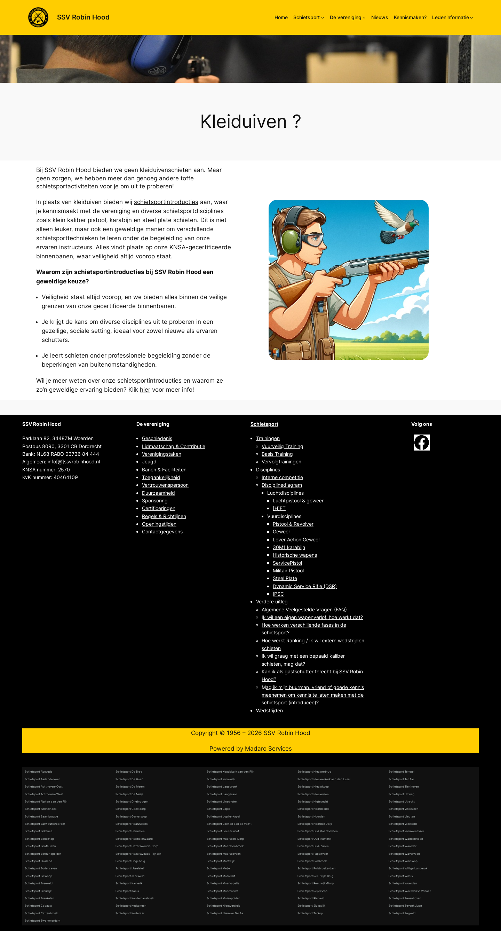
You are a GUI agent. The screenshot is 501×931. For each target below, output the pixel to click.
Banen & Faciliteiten (164, 469)
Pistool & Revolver (293, 524)
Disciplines (268, 469)
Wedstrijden (269, 710)
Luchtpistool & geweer (298, 500)
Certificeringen (158, 508)
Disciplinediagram (282, 485)
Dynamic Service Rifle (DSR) (305, 586)
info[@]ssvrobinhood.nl (74, 461)
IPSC (278, 594)
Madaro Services (268, 748)
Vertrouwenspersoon (165, 485)
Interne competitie (282, 477)
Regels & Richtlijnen (164, 516)
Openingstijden (159, 524)
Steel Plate (285, 578)
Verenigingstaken (161, 454)
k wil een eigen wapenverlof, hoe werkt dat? (313, 617)
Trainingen (268, 438)
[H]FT (279, 508)
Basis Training (277, 454)
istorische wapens (296, 555)
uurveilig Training (284, 446)
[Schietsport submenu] (322, 17)
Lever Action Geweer (296, 539)
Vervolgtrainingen (281, 461)
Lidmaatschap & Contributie (173, 446)
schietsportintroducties (166, 201)
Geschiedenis (157, 438)
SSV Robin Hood (83, 17)
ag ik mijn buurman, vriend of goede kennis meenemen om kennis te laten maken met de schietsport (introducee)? (313, 695)
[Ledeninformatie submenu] (471, 17)
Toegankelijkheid (161, 477)
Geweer (281, 531)
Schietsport (264, 424)
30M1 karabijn (289, 547)
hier (145, 389)
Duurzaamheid (158, 493)
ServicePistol (287, 563)
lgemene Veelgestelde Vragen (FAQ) (306, 609)
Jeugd (149, 461)
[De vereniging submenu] (364, 17)
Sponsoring (155, 500)
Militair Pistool (288, 570)
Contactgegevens (162, 531)
